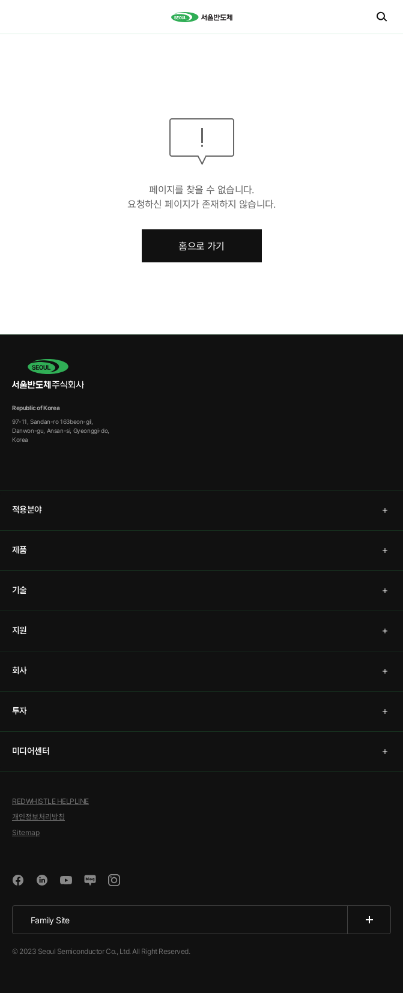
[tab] (201, 510)
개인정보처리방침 (38, 816)
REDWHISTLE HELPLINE (50, 801)
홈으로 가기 (201, 246)
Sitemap (26, 832)
